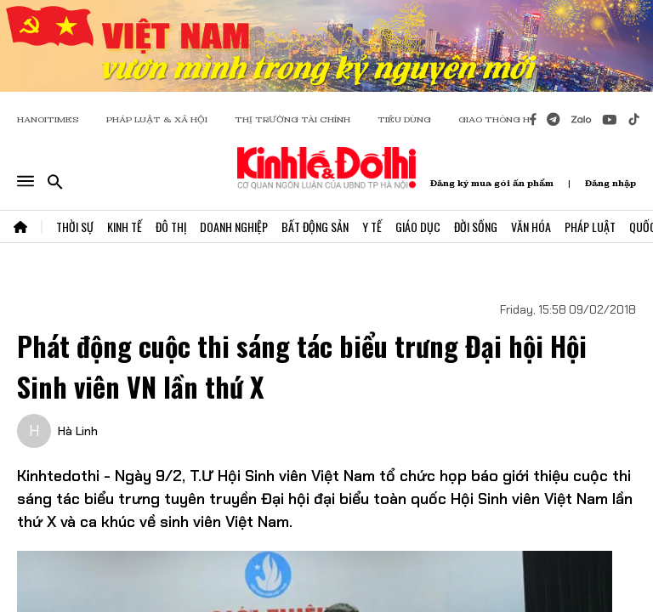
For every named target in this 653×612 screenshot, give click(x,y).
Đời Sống (475, 226)
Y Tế (372, 226)
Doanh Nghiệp (234, 226)
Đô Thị (171, 226)
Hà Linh (78, 431)
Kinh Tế (124, 226)
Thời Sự (75, 226)
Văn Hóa (531, 226)
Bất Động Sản (315, 226)
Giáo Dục (417, 226)
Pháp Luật (590, 226)
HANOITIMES (48, 119)
